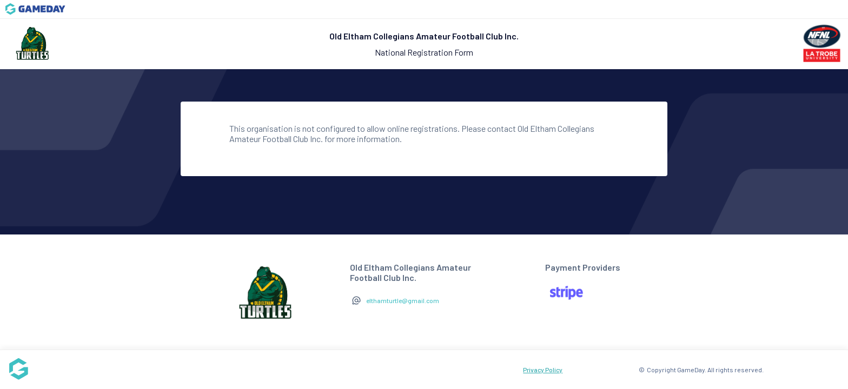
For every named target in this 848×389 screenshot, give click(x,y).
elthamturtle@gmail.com (402, 300)
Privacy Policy (542, 369)
